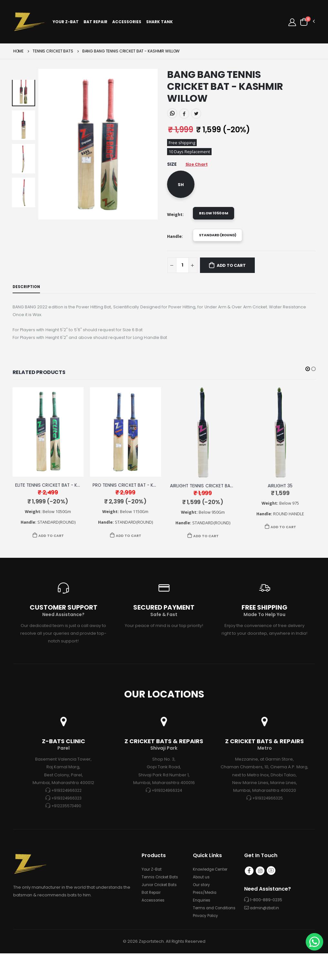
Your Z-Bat (68, 22)
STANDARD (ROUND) (222, 240)
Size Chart (198, 167)
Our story (202, 896)
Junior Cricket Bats (161, 896)
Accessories (128, 22)
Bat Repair (97, 22)
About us (202, 889)
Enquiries (202, 912)
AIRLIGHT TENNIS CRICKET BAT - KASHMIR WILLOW (227, 496)
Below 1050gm (216, 216)
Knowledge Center (213, 881)
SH (181, 187)
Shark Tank (161, 22)
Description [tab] (27, 294)
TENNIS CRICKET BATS (53, 52)
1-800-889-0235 (267, 913)
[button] (307, 22)
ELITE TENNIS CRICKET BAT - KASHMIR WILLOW (67, 495)
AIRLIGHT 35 (280, 496)
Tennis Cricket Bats (161, 889)
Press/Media (206, 904)
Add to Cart (236, 271)
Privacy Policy (207, 935)
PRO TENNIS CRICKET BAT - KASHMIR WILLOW (144, 495)
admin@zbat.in (266, 921)
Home (18, 52)
